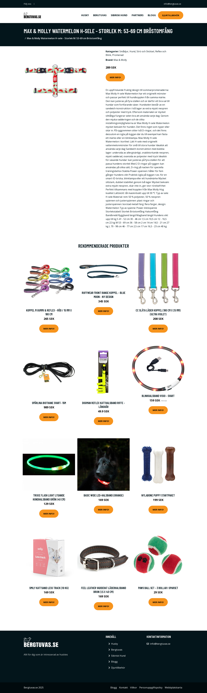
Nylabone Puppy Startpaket (158, 495)
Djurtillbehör (170, 15)
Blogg (152, 15)
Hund (132, 51)
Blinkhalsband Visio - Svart (158, 396)
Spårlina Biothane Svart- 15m (49, 403)
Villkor (133, 687)
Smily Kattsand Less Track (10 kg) (49, 588)
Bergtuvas (100, 15)
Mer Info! (115, 77)
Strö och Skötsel (145, 51)
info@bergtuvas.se (172, 3)
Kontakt (123, 687)
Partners (137, 15)
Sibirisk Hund (119, 15)
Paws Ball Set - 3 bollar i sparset (158, 588)
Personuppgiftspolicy (150, 687)
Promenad (117, 55)
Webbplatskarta (173, 687)
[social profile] (34, 4)
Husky (85, 15)
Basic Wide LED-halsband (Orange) (103, 495)
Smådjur (123, 51)
